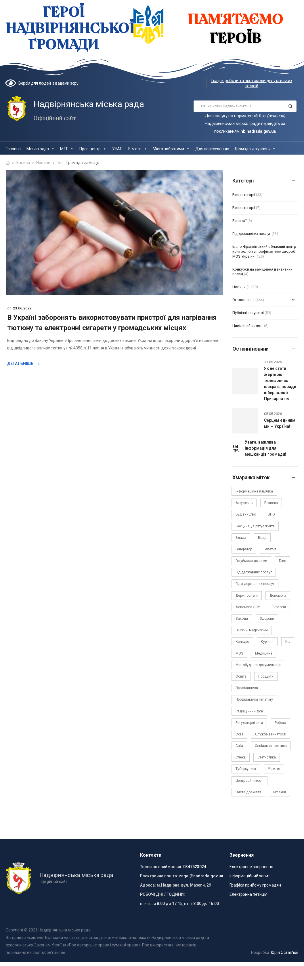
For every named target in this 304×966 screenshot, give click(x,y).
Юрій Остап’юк (284, 952)
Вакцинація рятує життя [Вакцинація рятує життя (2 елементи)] (255, 526)
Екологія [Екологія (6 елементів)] (279, 607)
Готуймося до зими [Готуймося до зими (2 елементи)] (251, 561)
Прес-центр (92, 149)
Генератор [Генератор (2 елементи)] (244, 549)
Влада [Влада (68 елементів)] (241, 538)
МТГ (67, 149)
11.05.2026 (273, 362)
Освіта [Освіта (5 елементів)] (241, 676)
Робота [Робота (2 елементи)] (280, 723)
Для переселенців (212, 149)
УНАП (117, 149)
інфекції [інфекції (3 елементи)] (279, 792)
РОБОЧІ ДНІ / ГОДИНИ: (162, 894)
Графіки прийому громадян (255, 885)
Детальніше (20, 363)
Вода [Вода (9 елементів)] (262, 538)
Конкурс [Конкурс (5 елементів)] (242, 642)
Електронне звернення (251, 866)
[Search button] (290, 106)
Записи (23, 162)
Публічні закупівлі (248, 313)
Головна (13, 149)
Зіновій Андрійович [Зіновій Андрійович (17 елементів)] (252, 630)
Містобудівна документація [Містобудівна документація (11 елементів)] (258, 665)
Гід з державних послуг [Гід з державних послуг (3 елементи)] (255, 584)
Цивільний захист (247, 326)
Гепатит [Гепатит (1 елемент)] (270, 549)
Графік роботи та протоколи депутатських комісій (251, 83)
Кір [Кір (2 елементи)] (287, 642)
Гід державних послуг (251, 233)
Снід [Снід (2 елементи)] (239, 746)
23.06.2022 (22, 308)
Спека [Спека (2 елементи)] (241, 757)
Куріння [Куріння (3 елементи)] (267, 642)
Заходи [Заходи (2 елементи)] (242, 619)
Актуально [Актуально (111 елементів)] (244, 503)
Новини (43, 162)
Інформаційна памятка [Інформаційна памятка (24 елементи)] (254, 491)
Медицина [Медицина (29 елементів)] (263, 653)
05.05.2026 (273, 414)
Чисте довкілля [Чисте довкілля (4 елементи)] (248, 792)
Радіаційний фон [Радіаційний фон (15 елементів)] (249, 711)
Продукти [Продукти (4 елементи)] (266, 676)
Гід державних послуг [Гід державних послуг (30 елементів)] (254, 572)
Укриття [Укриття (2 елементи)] (274, 769)
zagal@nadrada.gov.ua (201, 876)
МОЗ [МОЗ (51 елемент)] (239, 653)
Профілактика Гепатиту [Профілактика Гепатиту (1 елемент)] (254, 699)
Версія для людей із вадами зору (48, 83)
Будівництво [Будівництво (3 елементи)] (246, 514)
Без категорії (243, 195)
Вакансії (239, 220)
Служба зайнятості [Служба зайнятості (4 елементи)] (270, 734)
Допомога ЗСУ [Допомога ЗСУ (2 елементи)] (248, 607)
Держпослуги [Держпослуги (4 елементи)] (247, 596)
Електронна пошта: (159, 876)
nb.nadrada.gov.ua (258, 131)
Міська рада (40, 149)
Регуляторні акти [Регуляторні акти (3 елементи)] (249, 723)
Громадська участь (255, 149)
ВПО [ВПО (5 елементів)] (271, 514)
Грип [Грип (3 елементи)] (282, 561)
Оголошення (243, 300)
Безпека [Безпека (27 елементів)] (271, 503)
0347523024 (194, 866)
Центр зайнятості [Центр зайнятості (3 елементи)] (249, 781)
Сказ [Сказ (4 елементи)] (239, 734)
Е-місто (137, 149)
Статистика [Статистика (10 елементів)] (266, 757)
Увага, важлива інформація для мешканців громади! (265, 448)
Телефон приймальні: (161, 866)
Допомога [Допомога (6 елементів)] (277, 596)
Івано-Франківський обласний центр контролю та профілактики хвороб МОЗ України (264, 251)
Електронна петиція (248, 894)
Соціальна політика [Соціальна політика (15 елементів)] (271, 746)
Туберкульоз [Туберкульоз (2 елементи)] (246, 769)
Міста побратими (171, 149)
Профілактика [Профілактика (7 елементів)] (247, 688)
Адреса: (148, 885)
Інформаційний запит (250, 876)
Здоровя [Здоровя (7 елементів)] (267, 619)
